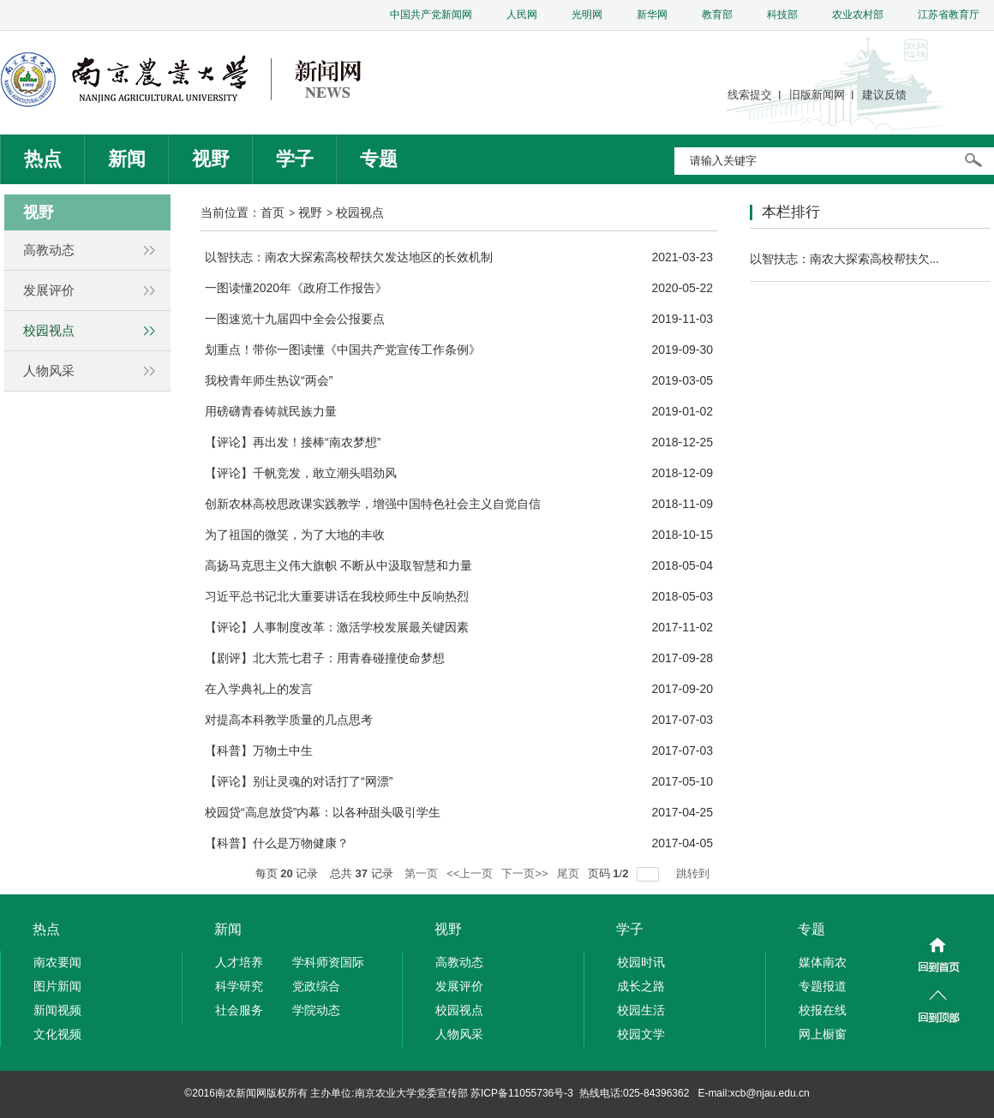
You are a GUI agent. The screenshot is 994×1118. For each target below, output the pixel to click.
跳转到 (694, 873)
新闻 (127, 159)
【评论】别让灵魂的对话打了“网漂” (298, 781)
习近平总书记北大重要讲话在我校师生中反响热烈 (337, 596)
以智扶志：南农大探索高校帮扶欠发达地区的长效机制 (349, 257)
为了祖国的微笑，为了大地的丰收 (295, 534)
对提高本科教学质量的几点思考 (289, 719)
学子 (295, 159)
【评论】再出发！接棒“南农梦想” (292, 442)
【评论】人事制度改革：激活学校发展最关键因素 (337, 627)
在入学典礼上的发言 (259, 689)
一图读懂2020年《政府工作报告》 (296, 288)
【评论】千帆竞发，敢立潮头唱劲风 (301, 473)
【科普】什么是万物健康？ (277, 843)
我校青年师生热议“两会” (268, 380)
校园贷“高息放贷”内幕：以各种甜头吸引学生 (322, 812)
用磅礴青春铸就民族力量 (271, 411)
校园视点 (360, 212)
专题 (379, 159)
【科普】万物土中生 (259, 750)
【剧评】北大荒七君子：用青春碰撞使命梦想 (325, 658)
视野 (211, 159)
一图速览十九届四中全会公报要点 (295, 319)
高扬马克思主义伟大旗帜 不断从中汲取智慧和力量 (338, 565)
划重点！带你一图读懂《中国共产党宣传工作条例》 (343, 349)
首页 (272, 212)
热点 (43, 159)
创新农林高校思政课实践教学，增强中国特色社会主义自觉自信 (373, 504)
